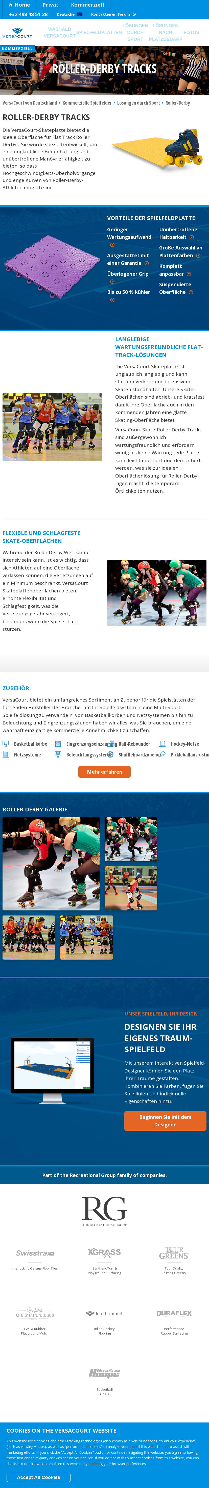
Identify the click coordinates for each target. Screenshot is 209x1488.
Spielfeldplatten (101, 33)
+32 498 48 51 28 (28, 14)
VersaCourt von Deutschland (30, 105)
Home (19, 4)
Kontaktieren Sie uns (137, 14)
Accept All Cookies (38, 1477)
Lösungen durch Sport (139, 33)
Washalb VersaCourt (60, 33)
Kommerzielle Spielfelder (87, 105)
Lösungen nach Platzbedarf (170, 33)
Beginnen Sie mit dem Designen (165, 1074)
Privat (50, 4)
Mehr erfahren (104, 774)
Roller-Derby (178, 105)
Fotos (197, 33)
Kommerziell (87, 4)
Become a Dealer (190, 1403)
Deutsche (76, 14)
